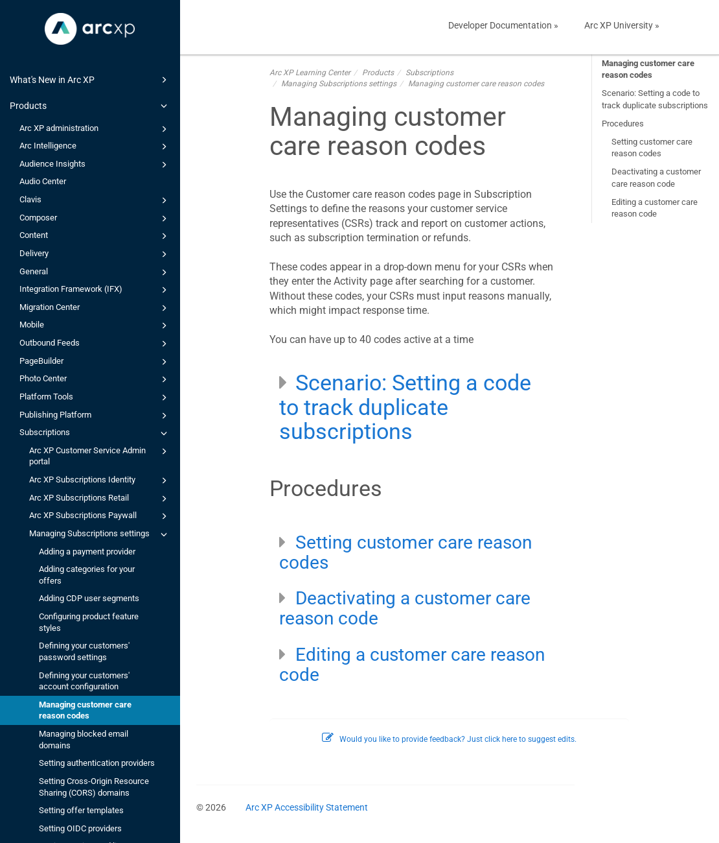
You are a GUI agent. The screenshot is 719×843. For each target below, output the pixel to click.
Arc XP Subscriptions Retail (100, 499)
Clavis (95, 200)
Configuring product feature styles (89, 622)
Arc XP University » (621, 25)
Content (95, 236)
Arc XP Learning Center (309, 72)
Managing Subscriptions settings (100, 534)
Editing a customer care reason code (654, 208)
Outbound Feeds (95, 344)
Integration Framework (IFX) (95, 290)
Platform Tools (95, 397)
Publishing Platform (95, 416)
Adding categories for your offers (87, 575)
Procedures (623, 123)
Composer (95, 218)
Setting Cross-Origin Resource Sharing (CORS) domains (94, 787)
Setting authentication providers (97, 763)
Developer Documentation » (503, 25)
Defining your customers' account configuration (84, 681)
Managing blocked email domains (83, 739)
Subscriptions (95, 433)
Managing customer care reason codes (85, 710)
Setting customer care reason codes (651, 147)
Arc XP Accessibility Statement (306, 807)
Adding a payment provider (87, 551)
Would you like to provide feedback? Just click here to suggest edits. (449, 739)
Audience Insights (95, 165)
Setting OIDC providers (80, 828)
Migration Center (95, 308)
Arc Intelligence (95, 146)
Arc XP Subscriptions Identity (100, 480)
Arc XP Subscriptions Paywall (100, 516)
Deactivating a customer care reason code (656, 177)
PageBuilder (95, 362)
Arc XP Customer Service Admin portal (100, 455)
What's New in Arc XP (90, 80)
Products (90, 106)
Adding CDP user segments (89, 598)
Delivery (95, 254)
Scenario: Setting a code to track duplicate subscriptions (655, 99)
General (95, 272)
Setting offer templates (81, 810)
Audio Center (42, 181)
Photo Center (95, 379)
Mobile (95, 325)
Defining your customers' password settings (84, 651)
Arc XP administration (95, 129)
